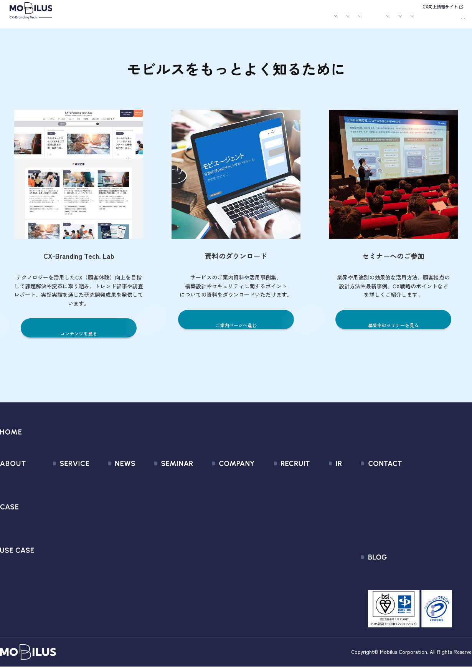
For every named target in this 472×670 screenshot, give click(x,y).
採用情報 (343, 20)
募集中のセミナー (161, 477)
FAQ (309, 533)
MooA (50, 505)
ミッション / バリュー (220, 519)
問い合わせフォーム (411, 477)
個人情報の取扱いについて (225, 533)
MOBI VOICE (58, 547)
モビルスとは (118, 20)
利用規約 (396, 505)
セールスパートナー (217, 505)
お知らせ (240, 20)
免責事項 (315, 560)
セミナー (262, 20)
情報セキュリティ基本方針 (225, 547)
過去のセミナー (158, 491)
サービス (144, 20)
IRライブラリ (320, 491)
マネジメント (208, 491)
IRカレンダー (320, 519)
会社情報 (202, 477)
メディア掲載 (103, 505)
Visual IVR (55, 574)
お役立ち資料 (288, 20)
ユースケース (206, 20)
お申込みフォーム (408, 491)
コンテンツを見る (79, 333)
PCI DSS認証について (218, 560)
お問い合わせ (412, 19)
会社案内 (315, 20)
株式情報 (315, 505)
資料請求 (449, 19)
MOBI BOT (56, 533)
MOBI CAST (57, 560)
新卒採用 (277, 477)
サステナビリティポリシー (225, 574)
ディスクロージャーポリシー (341, 547)
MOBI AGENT (59, 519)
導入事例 (173, 20)
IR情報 (371, 20)
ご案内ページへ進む (236, 324)
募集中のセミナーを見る (393, 324)
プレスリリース (106, 491)
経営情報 (315, 477)
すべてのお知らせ (109, 477)
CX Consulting (61, 491)
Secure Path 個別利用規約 (418, 519)
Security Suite (61, 588)
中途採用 (277, 491)
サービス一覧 (60, 477)
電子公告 (315, 574)
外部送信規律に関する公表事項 (425, 533)
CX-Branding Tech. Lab (414, 577)
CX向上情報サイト (440, 6)
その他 (94, 519)
